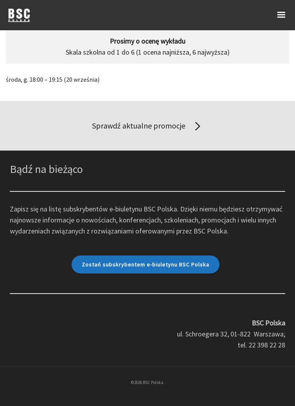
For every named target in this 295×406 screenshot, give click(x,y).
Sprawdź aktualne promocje (147, 126)
